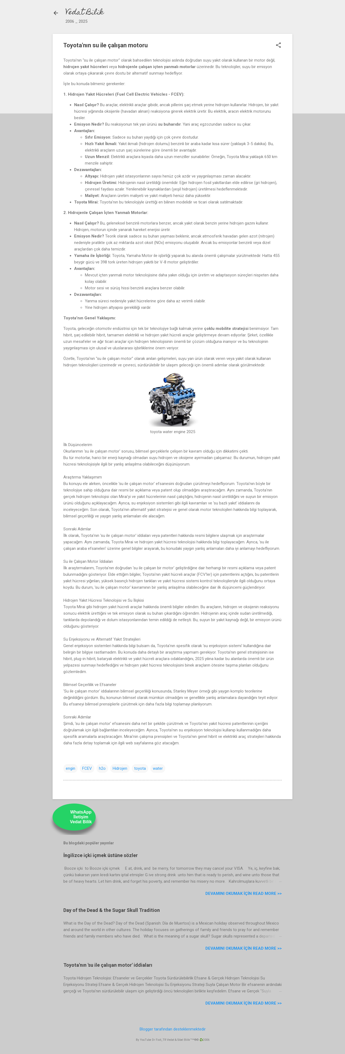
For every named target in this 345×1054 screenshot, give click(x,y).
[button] (278, 45)
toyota (140, 768)
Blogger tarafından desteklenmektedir (173, 1029)
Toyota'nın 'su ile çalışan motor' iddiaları (107, 965)
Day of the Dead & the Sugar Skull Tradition (111, 910)
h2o (102, 768)
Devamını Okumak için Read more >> (243, 893)
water (158, 768)
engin (70, 768)
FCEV (87, 768)
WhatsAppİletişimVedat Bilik (81, 817)
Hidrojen (120, 768)
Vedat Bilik (84, 13)
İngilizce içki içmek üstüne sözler (100, 855)
